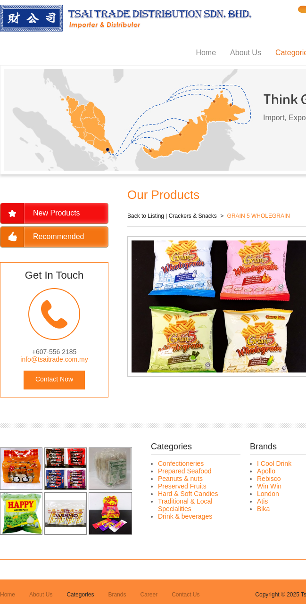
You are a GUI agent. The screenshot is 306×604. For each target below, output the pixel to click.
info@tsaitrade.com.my (54, 359)
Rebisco (269, 478)
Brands (117, 594)
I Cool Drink (274, 463)
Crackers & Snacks (193, 216)
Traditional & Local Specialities (185, 505)
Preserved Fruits (182, 486)
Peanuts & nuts (180, 478)
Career (148, 594)
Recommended (58, 236)
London (268, 493)
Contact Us (185, 594)
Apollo (266, 471)
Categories (80, 594)
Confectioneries (181, 463)
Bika (263, 509)
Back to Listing (145, 216)
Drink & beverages (185, 516)
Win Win (269, 486)
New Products (56, 213)
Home (206, 53)
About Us (245, 53)
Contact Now (54, 379)
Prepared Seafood (185, 471)
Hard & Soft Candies (188, 493)
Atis (262, 501)
